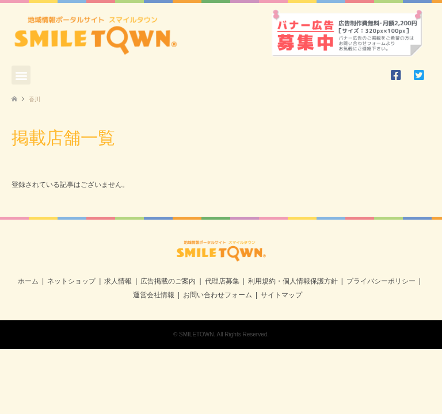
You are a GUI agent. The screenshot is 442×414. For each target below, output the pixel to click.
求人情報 (118, 281)
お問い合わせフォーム (217, 295)
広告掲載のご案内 (168, 281)
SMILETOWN (196, 334)
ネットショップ (71, 281)
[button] (21, 75)
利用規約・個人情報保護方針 (293, 281)
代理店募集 (222, 281)
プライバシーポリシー (381, 281)
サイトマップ (281, 295)
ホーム (28, 281)
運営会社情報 (153, 295)
